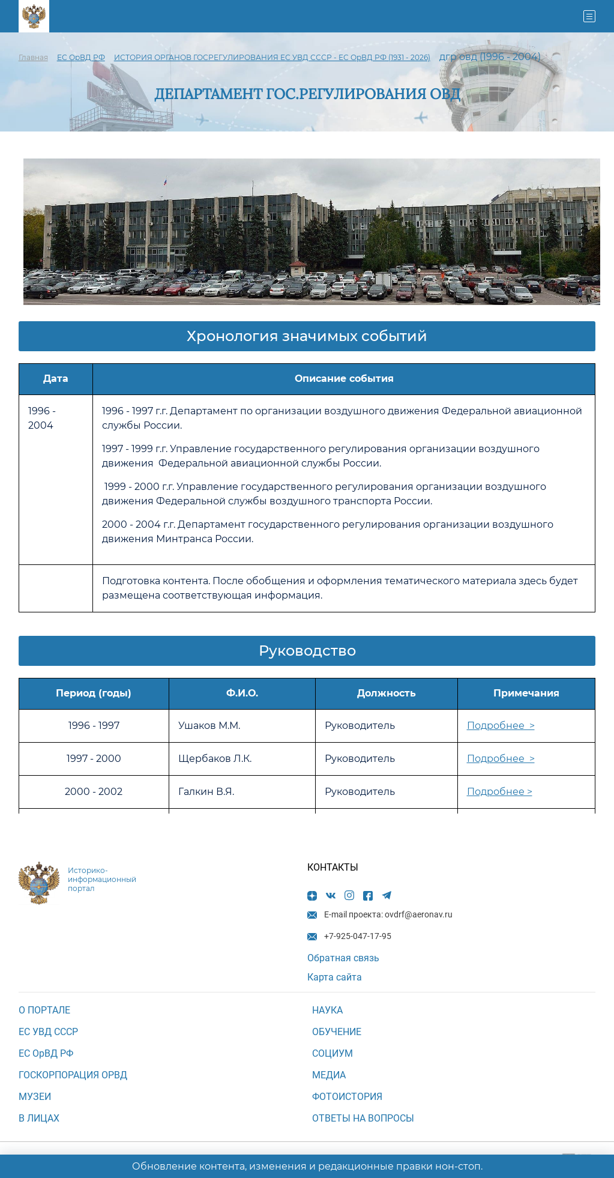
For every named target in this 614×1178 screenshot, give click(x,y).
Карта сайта (334, 977)
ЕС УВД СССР (48, 1032)
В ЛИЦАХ (39, 1118)
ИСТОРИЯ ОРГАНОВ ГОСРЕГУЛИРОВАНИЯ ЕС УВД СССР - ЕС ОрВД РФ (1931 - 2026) (272, 57)
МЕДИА (329, 1075)
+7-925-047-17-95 (289, 16)
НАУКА (327, 1010)
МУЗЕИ (35, 1096)
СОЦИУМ (332, 1053)
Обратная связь (343, 958)
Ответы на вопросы (363, 1118)
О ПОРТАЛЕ (44, 1010)
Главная (33, 57)
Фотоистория (347, 1096)
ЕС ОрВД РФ (81, 57)
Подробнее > (501, 725)
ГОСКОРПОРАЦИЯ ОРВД (73, 1075)
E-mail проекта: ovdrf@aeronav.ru (342, 16)
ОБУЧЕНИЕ (336, 1032)
